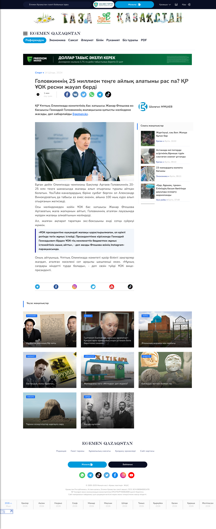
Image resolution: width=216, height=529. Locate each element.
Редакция (61, 451)
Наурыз (58, 505)
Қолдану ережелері (125, 451)
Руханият (113, 40)
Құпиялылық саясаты (100, 451)
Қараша (191, 505)
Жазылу (134, 4)
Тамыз (141, 505)
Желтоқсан (208, 505)
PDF (144, 40)
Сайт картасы (147, 451)
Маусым (108, 505)
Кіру (186, 4)
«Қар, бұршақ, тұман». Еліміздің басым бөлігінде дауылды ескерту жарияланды (171, 190)
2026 (8, 505)
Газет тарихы (77, 451)
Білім (100, 40)
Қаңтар (25, 505)
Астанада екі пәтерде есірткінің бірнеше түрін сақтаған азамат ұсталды (171, 153)
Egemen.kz (80, 114)
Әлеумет (87, 40)
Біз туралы (130, 40)
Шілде (125, 505)
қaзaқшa (165, 4)
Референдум (34, 40)
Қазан (174, 505)
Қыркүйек (158, 505)
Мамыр (91, 505)
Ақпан (41, 505)
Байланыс (128, 464)
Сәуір (75, 505)
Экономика (57, 40)
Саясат (73, 40)
